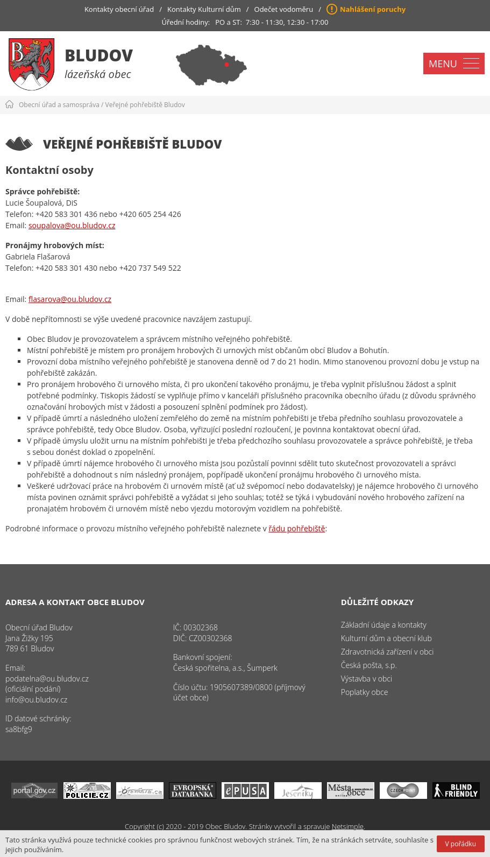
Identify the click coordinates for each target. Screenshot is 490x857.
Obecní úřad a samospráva (59, 104)
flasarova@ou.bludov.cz (70, 299)
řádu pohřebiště (296, 528)
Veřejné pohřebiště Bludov (145, 104)
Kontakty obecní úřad (119, 9)
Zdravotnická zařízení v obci (387, 652)
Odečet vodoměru (284, 9)
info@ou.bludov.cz (36, 699)
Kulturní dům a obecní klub (386, 638)
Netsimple (348, 826)
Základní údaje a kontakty (384, 625)
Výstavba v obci (366, 678)
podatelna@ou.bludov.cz (47, 678)
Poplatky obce (364, 692)
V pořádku (460, 843)
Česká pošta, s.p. (369, 665)
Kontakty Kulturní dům (204, 9)
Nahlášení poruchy (373, 9)
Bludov (99, 55)
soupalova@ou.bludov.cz (72, 225)
